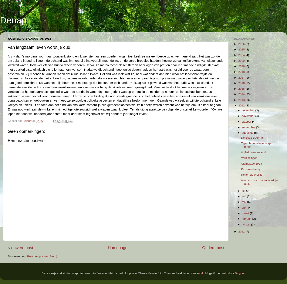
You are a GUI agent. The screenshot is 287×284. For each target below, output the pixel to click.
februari (247, 218)
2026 (242, 44)
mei (244, 202)
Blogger (240, 273)
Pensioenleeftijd (251, 169)
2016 (242, 83)
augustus (248, 132)
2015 (242, 88)
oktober (247, 121)
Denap (13, 20)
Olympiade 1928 (251, 163)
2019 (242, 66)
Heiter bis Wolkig (252, 174)
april (245, 207)
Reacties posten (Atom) (42, 256)
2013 (242, 100)
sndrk (200, 273)
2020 (242, 60)
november (248, 116)
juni (244, 196)
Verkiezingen (249, 157)
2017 (242, 77)
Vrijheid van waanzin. (254, 152)
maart (246, 213)
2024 (242, 55)
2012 (242, 105)
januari (246, 224)
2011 (242, 231)
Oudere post (213, 247)
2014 (242, 94)
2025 (242, 49)
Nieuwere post (20, 247)
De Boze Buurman (252, 137)
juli (244, 190)
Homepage (117, 247)
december (248, 110)
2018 (242, 71)
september (249, 127)
